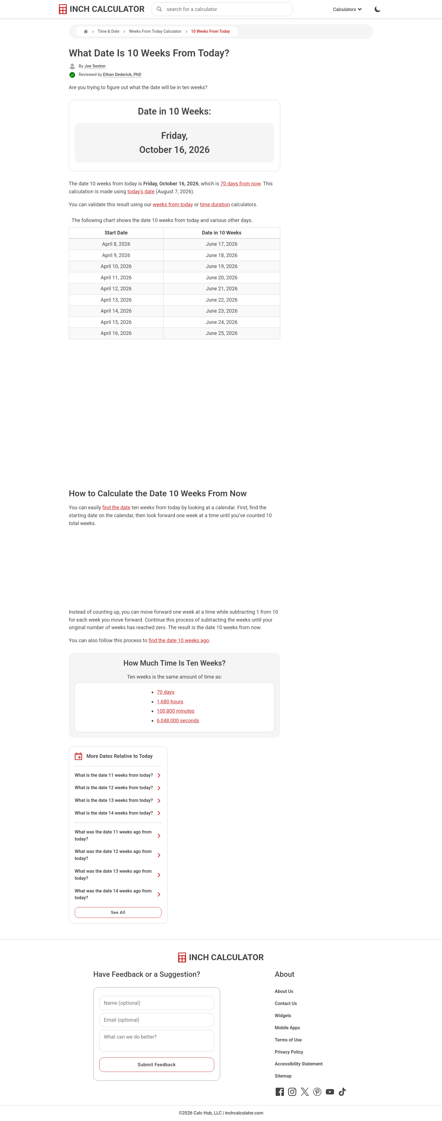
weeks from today (173, 204)
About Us (284, 991)
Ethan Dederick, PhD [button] (122, 74)
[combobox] (229, 9)
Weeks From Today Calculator (155, 31)
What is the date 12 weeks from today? (118, 787)
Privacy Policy (289, 1052)
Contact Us (286, 1003)
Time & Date (109, 31)
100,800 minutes (175, 711)
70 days (165, 692)
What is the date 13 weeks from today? (118, 800)
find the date (116, 507)
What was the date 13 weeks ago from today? (118, 874)
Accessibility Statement (299, 1064)
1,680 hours (170, 702)
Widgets (283, 1015)
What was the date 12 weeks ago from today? (118, 855)
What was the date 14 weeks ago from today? (118, 894)
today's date (140, 191)
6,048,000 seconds (178, 720)
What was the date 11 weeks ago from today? (118, 835)
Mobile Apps (287, 1027)
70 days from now (240, 184)
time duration (215, 204)
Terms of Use (288, 1040)
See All (118, 912)
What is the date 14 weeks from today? (118, 813)
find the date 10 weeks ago (179, 640)
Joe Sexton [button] (94, 66)
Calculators (347, 9)
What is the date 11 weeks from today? (118, 775)
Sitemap (283, 1076)
